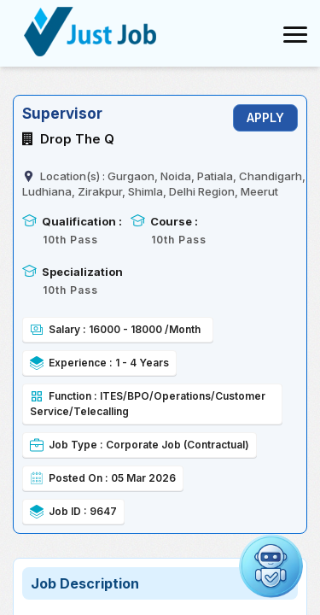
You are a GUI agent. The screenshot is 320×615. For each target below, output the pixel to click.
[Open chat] (271, 566)
